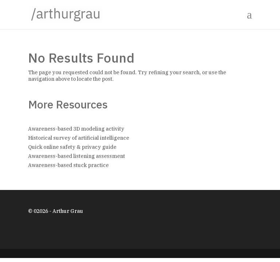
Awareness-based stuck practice (68, 165)
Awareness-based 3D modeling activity (76, 129)
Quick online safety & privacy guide (72, 147)
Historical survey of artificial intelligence (78, 138)
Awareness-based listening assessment (76, 156)
